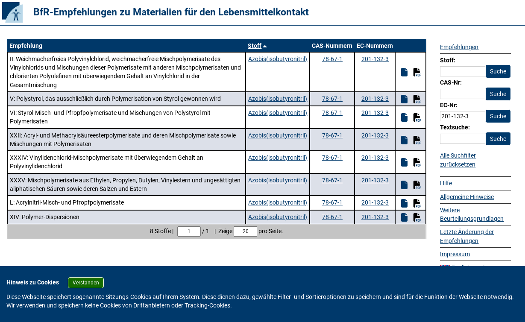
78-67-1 (332, 59)
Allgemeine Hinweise (467, 196)
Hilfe (446, 183)
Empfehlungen (459, 47)
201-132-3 (375, 59)
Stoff (254, 45)
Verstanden (86, 283)
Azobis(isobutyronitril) (277, 59)
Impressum (455, 254)
